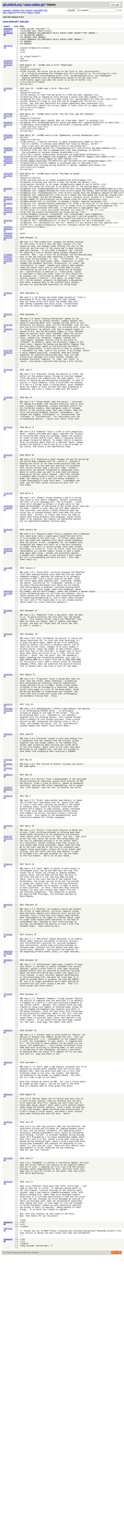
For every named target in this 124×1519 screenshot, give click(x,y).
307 (16, 821)
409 (16, 1085)
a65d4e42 (8, 764)
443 (16, 1173)
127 (16, 355)
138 (16, 384)
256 (16, 689)
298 (16, 798)
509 (16, 1344)
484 (16, 1279)
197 (16, 537)
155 (16, 428)
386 (16, 1026)
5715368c (8, 1129)
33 (17, 112)
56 (17, 172)
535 (16, 1411)
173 (16, 474)
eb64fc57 (8, 283)
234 (16, 632)
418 (16, 1109)
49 (17, 154)
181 (16, 495)
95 (17, 273)
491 (16, 1297)
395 (16, 1049)
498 (16, 1316)
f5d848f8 (8, 161)
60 (17, 182)
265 (16, 713)
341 (16, 909)
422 (16, 1119)
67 (17, 200)
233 (16, 630)
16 (17, 68)
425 (16, 1127)
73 (17, 216)
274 (16, 736)
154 (16, 425)
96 (17, 275)
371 (16, 987)
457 (16, 1209)
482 (16, 1274)
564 (16, 1486)
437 (16, 1158)
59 (17, 179)
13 (17, 60)
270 (16, 725)
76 (17, 223)
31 (17, 107)
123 (16, 345)
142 (16, 394)
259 (16, 697)
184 (16, 503)
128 (16, 358)
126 (16, 353)
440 (16, 1165)
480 (16, 1269)
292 (16, 782)
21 (17, 81)
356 (16, 948)
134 (16, 374)
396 (16, 1052)
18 (17, 73)
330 (16, 881)
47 (17, 148)
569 (16, 1499)
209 (16, 568)
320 (16, 855)
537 (16, 1416)
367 (16, 977)
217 (16, 588)
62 (17, 187)
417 (16, 1106)
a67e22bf (8, 547)
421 (16, 1116)
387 (16, 1028)
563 (16, 1484)
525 (16, 1385)
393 (16, 1044)
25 (17, 91)
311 (16, 832)
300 (16, 803)
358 (16, 953)
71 (17, 210)
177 (16, 485)
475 (16, 1256)
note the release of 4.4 (13, 17)
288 (16, 772)
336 (16, 896)
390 (16, 1036)
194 (16, 529)
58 (17, 177)
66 (17, 198)
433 (16, 1147)
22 (17, 84)
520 (16, 1372)
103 (16, 293)
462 (16, 1222)
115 (16, 324)
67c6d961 (8, 304)
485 (16, 1282)
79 (17, 231)
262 (16, 705)
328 (16, 876)
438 (16, 1160)
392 (16, 1041)
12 (17, 58)
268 (16, 720)
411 (16, 1090)
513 (16, 1354)
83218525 (8, 736)
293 (16, 785)
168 (16, 462)
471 (16, 1246)
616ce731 (8, 135)
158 (16, 436)
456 (16, 1207)
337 (16, 899)
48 (17, 151)
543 (16, 1432)
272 (16, 731)
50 (17, 156)
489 (16, 1292)
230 (16, 622)
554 (16, 1460)
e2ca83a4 (8, 68)
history (30, 12)
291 (16, 780)
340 (16, 907)
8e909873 (8, 1246)
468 (16, 1238)
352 (16, 938)
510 (16, 1347)
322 (16, 860)
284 (16, 762)
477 (16, 1261)
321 (16, 857)
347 (16, 925)
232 (16, 627)
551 (16, 1453)
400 (16, 1062)
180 (16, 493)
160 (16, 441)
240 (16, 648)
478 (16, 1264)
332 (16, 886)
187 (16, 511)
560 (16, 1476)
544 (16, 1435)
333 (16, 889)
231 (16, 625)
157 (16, 433)
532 (16, 1404)
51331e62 (8, 637)
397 (16, 1054)
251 (16, 676)
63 (17, 190)
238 (16, 643)
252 (16, 679)
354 (16, 943)
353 (16, 940)
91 (17, 262)
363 (16, 966)
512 (16, 1352)
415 (16, 1101)
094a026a (8, 143)
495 (16, 1308)
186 (16, 508)
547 (16, 1442)
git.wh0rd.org (12, 4)
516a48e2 (8, 886)
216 (16, 586)
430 (16, 1140)
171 (16, 469)
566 (16, 1492)
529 (16, 1396)
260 (16, 700)
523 (16, 1380)
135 (16, 376)
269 (16, 723)
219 (16, 593)
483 (16, 1277)
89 (17, 257)
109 (16, 309)
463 (16, 1225)
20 (17, 78)
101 (16, 288)
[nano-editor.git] (10, 21)
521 (16, 1375)
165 (16, 454)
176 (16, 482)
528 (16, 1393)
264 (16, 710)
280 (16, 751)
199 (16, 542)
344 (16, 917)
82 (17, 239)
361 (16, 961)
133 (16, 371)
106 (16, 301)
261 (16, 702)
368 (16, 979)
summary (7, 10)
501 (16, 1323)
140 (16, 389)
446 (16, 1181)
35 (17, 117)
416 (16, 1103)
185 (16, 506)
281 (16, 754)
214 (16, 581)
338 (16, 901)
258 (16, 694)
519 (16, 1370)
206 (16, 560)
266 (16, 715)
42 (17, 135)
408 (16, 1083)
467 (16, 1235)
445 (16, 1178)
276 (16, 741)
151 (16, 418)
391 (16, 1039)
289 (16, 775)
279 (16, 749)
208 (16, 565)
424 (16, 1124)
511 (16, 1349)
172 (16, 472)
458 (16, 1212)
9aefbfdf (8, 1093)
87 (17, 252)
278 (16, 746)
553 (16, 1458)
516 (16, 1362)
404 (16, 1072)
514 (16, 1357)
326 (16, 870)
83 (17, 242)
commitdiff (37, 10)
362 (16, 964)
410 (16, 1088)
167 (16, 459)
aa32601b (8, 661)
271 (16, 728)
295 (16, 790)
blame (11, 12)
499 (16, 1318)
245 (16, 661)
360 (16, 958)
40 (17, 130)
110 (16, 311)
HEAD (37, 12)
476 (16, 1259)
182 (16, 498)
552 (16, 1455)
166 (16, 456)
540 (16, 1424)
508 (16, 1341)
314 (16, 839)
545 (16, 1437)
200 (16, 544)
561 (16, 1479)
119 (16, 335)
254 (16, 684)
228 (16, 617)
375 (16, 997)
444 (16, 1176)
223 (16, 604)
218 (16, 591)
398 (16, 1057)
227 (16, 614)
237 (16, 640)
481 (16, 1272)
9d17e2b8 (8, 1401)
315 (16, 842)
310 (16, 829)
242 (16, 653)
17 (17, 71)
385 (16, 1023)
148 (16, 410)
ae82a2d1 (8, 73)
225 (16, 609)
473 (16, 1251)
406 (16, 1077)
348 (16, 927)
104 (16, 296)
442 (16, 1171)
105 (16, 298)
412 (16, 1093)
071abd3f (8, 1202)
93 (17, 267)
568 (16, 1497)
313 (16, 837)
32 (17, 110)
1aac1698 (8, 684)
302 (16, 808)
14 (17, 63)
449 (16, 1189)
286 (16, 767)
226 (16, 612)
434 (16, 1150)
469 (16, 1240)
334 (16, 891)
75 (17, 221)
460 (16, 1217)
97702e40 (8, 443)
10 (17, 53)
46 (17, 146)
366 (16, 974)
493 (16, 1303)
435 (16, 1153)
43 (17, 138)
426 (16, 1129)
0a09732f (8, 1010)
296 (16, 793)
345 (16, 920)
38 (17, 125)
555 (16, 1463)
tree (45, 10)
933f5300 (8, 133)
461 (16, 1220)
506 (16, 1336)
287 (16, 769)
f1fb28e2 (8, 917)
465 (16, 1230)
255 (16, 687)
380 (16, 1010)
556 (16, 1466)
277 (16, 744)
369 (16, 982)
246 (16, 663)
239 (16, 645)
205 (16, 557)
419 (16, 1111)
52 (17, 161)
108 (16, 306)
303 (16, 811)
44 (17, 141)
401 (16, 1065)
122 (16, 342)
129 (16, 361)
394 (16, 1046)
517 (16, 1365)
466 (16, 1233)
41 (17, 133)
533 (16, 1406)
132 (16, 368)
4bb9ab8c (8, 1284)
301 (16, 806)
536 (16, 1414)
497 (16, 1313)
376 (16, 1000)
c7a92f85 (8, 593)
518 (16, 1367)
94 (17, 270)
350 (16, 933)
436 (16, 1155)
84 (17, 244)
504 (16, 1331)
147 (16, 407)
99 (17, 283)
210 (16, 570)
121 (16, 340)
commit (28, 10)
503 (16, 1328)
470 (16, 1243)
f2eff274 (8, 997)
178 (16, 487)
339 (16, 904)
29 (17, 102)
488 (16, 1290)
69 (17, 205)
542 (16, 1429)
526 (16, 1388)
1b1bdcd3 (8, 29)
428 (16, 1134)
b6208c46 (8, 961)
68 (17, 203)
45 (17, 143)
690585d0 (8, 713)
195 (16, 531)
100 (16, 286)
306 (16, 819)
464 (16, 1228)
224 (16, 606)
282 (16, 757)
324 (16, 865)
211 (16, 573)
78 (17, 229)
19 (17, 76)
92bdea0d (8, 1323)
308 (16, 824)
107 (16, 304)
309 (16, 826)
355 (16, 945)
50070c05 (8, 50)
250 (16, 674)
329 (16, 878)
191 (16, 521)
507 (16, 1339)
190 (16, 518)
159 (16, 438)
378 (16, 1005)
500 (16, 1321)
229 (16, 619)
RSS (118, 1514)
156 (16, 430)
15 (17, 66)
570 (16, 1502)
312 (16, 834)
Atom (114, 1514)
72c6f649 (8, 477)
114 (16, 322)
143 (16, 397)
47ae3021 (8, 247)
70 (17, 208)
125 (16, 350)
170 (16, 467)
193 (16, 526)
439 (16, 1163)
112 (16, 317)
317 (16, 847)
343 (16, 914)
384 (16, 1021)
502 (16, 1326)
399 (16, 1059)
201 (16, 547)
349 (16, 930)
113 (16, 319)
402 (16, 1067)
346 (16, 922)
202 (16, 550)
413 (16, 1096)
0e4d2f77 (8, 32)
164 (16, 451)
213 (16, 578)
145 (16, 402)
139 (16, 386)
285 (16, 764)
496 (16, 1310)
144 (16, 399)
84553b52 (8, 102)
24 (17, 89)
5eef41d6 (8, 513)
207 (16, 562)
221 (16, 599)
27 (17, 97)
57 (17, 174)
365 (16, 971)
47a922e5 (8, 813)
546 (16, 1440)
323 (16, 863)
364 (16, 969)
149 (16, 412)
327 (16, 873)
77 (17, 226)
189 (16, 516)
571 (16, 1504)
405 (16, 1075)
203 (16, 552)
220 (16, 596)
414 (16, 1098)
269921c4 (8, 935)
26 (17, 94)
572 (16, 1507)
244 (16, 658)
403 (16, 1070)
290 (16, 777)
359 (16, 956)
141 (16, 392)
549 (16, 1448)
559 (16, 1473)
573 (16, 1510)
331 (16, 883)
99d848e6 (8, 71)
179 (16, 490)
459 (16, 1215)
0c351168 (8, 389)
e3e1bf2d (8, 850)
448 (16, 1186)
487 (16, 1287)
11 (17, 55)
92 (17, 265)
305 (16, 816)
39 (17, 128)
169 (16, 464)
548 (16, 1445)
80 (17, 234)
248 (16, 669)
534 (16, 1409)
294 (16, 788)
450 (16, 1191)
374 (16, 995)
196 (16, 534)
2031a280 (8, 855)
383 (16, 1018)
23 (17, 86)
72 (17, 213)
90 (17, 260)
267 (16, 718)
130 (16, 363)
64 (17, 192)
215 (16, 583)
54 (17, 166)
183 (16, 500)
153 (16, 423)
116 (16, 327)
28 (17, 99)
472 (16, 1248)
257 (16, 692)
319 (16, 852)
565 (16, 1489)
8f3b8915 (8, 951)
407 (16, 1080)
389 (16, 1033)
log (22, 10)
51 (17, 159)
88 (17, 254)
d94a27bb (8, 234)
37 (17, 122)
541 (16, 1427)
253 (16, 681)
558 (16, 1471)
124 (16, 348)
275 (16, 738)
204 (16, 555)
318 (16, 850)
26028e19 (8, 1160)
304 (16, 813)
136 (16, 379)
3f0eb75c (8, 376)
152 (16, 420)
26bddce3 (8, 1044)
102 (16, 291)
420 (16, 1114)
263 (16, 707)
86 (17, 249)
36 (17, 120)
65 (17, 195)
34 (17, 115)
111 (16, 314)
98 (17, 280)
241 (16, 650)
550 (16, 1450)
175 (16, 480)
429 (16, 1137)
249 (16, 671)
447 (16, 1184)
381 (16, 1013)
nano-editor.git (34, 4)
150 (16, 415)
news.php (24, 21)
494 (16, 1305)
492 (16, 1300)
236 (16, 637)
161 (16, 443)
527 (16, 1391)
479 (16, 1266)
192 (16, 524)
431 (16, 1142)
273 (16, 733)
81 (17, 236)
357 (16, 951)
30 (17, 104)
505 (16, 1334)
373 (16, 992)
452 (16, 1197)
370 (16, 984)
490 (16, 1295)
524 (16, 1383)
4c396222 (8, 350)
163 (16, 449)
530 (16, 1398)
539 (16, 1422)
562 (16, 1481)
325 (16, 868)
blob (5, 12)
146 (16, 405)
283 (16, 759)
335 (16, 894)
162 (16, 446)
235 (16, 635)
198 (16, 539)
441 (16, 1168)
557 (16, 1468)
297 (16, 795)
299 (16, 801)
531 (16, 1401)
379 (16, 1008)
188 (16, 513)
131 (16, 366)
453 (16, 1199)
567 (16, 1494)
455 (16, 1204)
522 (16, 1378)
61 (17, 185)
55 (17, 169)
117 (16, 330)
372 (16, 989)
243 (16, 656)
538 (16, 1419)
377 (16, 1002)
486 (16, 1284)
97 (17, 278)
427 (16, 1132)
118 (16, 332)
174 (16, 477)
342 (16, 912)
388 (16, 1031)
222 (16, 601)
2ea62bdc (8, 280)
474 (16, 1253)
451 (16, 1194)
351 (16, 935)
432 (16, 1145)
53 (17, 164)
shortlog (16, 10)
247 (16, 666)
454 (16, 1202)
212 (16, 575)
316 (16, 845)
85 (17, 247)
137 (16, 381)
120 (16, 337)
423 (16, 1121)
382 (16, 1015)
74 (17, 218)
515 (16, 1360)
